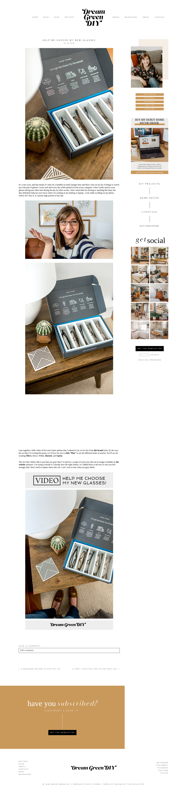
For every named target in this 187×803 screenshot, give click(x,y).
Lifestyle (149, 212)
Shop (57, 17)
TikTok (164, 773)
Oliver (29, 456)
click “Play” (70, 453)
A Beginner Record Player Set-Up (41, 669)
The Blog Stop (135, 784)
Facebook (162, 768)
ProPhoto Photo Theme (86, 784)
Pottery (69, 17)
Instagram (162, 762)
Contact (160, 17)
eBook (116, 17)
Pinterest (162, 765)
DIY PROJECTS (149, 184)
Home (35, 17)
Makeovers (131, 17)
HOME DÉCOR (149, 198)
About (146, 17)
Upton (59, 456)
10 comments (29, 646)
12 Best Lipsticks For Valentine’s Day (95, 669)
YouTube (163, 770)
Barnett (48, 456)
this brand (98, 450)
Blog (46, 17)
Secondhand (149, 226)
